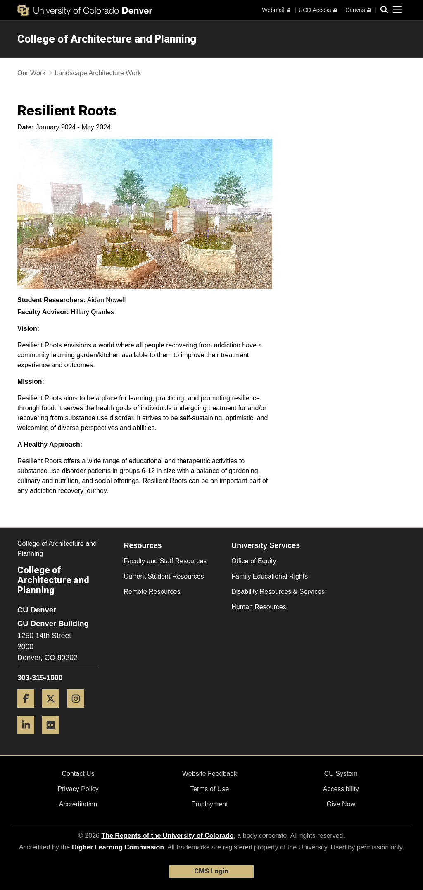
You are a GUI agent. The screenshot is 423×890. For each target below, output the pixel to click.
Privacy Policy (78, 788)
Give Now (341, 804)
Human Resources (258, 606)
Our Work (31, 73)
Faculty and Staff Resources (165, 561)
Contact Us (78, 773)
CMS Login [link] (211, 871)
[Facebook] (28, 710)
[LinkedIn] (28, 737)
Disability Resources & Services (278, 591)
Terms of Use (209, 788)
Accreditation (78, 804)
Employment (209, 804)
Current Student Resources (164, 576)
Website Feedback (209, 773)
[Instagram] (78, 710)
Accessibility (341, 788)
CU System (341, 773)
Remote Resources (152, 591)
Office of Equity (253, 561)
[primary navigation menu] (397, 10)
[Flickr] (53, 737)
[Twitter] (53, 710)
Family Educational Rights (269, 576)
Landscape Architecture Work (98, 73)
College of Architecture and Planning (106, 39)
